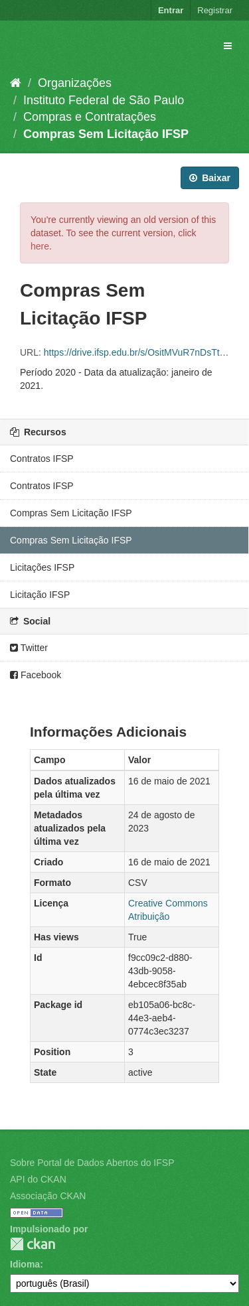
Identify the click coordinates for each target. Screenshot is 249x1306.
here (40, 246)
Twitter (29, 647)
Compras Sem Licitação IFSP (106, 134)
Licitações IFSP (42, 567)
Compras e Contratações (89, 116)
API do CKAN (38, 1179)
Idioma (25, 1264)
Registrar (214, 10)
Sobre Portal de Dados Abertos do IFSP (92, 1162)
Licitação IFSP (40, 594)
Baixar (209, 178)
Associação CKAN (48, 1196)
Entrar (170, 10)
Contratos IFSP (42, 458)
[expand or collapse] (227, 46)
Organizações (75, 83)
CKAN (32, 1244)
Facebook (35, 675)
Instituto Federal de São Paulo (103, 100)
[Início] (15, 83)
